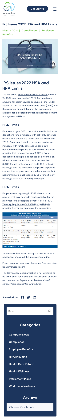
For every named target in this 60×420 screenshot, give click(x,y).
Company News (19, 334)
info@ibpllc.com (16, 266)
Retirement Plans (20, 379)
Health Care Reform (21, 364)
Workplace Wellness (22, 386)
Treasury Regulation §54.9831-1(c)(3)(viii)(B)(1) (26, 204)
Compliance (29, 30)
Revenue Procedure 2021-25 (33, 94)
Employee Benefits (21, 349)
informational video (39, 257)
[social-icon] (22, 297)
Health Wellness (19, 371)
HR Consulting (18, 356)
